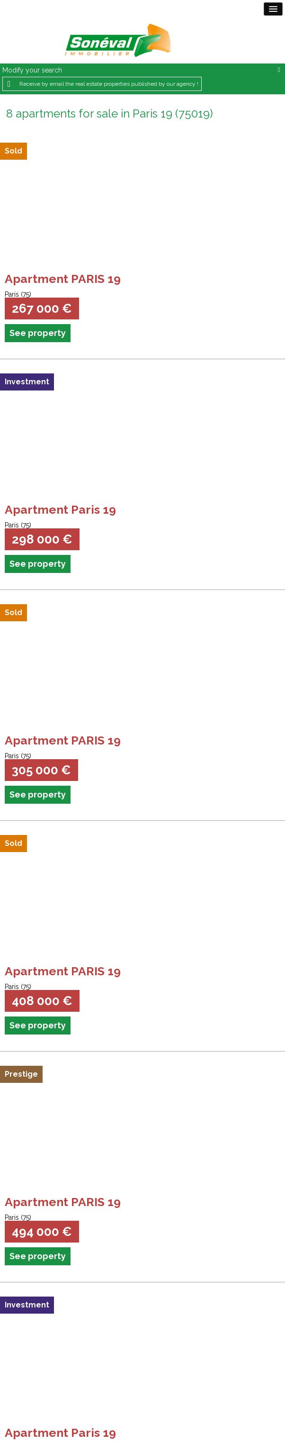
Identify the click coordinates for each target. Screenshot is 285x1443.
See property (37, 333)
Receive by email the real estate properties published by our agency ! (108, 84)
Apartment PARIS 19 (63, 279)
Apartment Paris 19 (60, 509)
